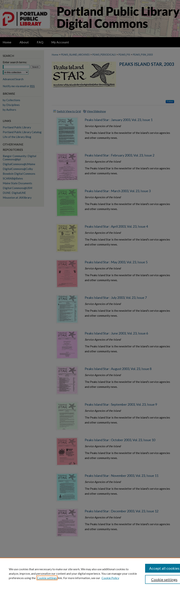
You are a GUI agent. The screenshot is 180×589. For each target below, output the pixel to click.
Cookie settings (47, 578)
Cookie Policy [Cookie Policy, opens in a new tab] (110, 578)
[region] (90, 573)
